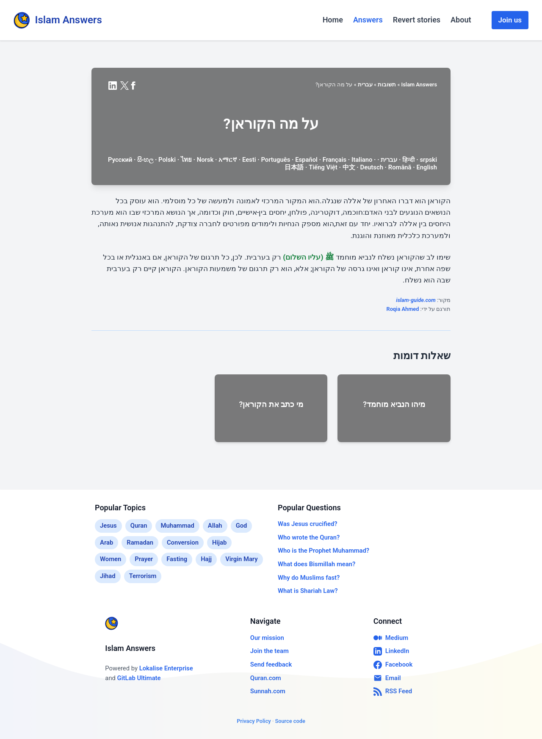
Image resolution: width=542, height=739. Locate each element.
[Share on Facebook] (133, 85)
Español (306, 159)
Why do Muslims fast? (309, 577)
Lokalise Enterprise (166, 668)
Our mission (267, 638)
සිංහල (145, 159)
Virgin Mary (241, 559)
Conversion (183, 542)
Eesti (249, 159)
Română (400, 167)
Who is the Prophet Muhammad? (323, 550)
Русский (120, 159)
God (241, 525)
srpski (428, 159)
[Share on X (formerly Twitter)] (124, 85)
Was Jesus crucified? (307, 524)
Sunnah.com (267, 691)
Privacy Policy (254, 721)
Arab (106, 542)
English (426, 167)
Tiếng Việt (323, 167)
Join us (510, 20)
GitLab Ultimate (139, 678)
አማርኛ (227, 159)
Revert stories (416, 19)
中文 (349, 167)
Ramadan (140, 542)
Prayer (144, 559)
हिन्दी (408, 159)
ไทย (186, 159)
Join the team (269, 651)
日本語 (294, 167)
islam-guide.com (416, 300)
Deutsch (371, 167)
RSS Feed (392, 691)
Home (333, 19)
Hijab (219, 542)
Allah (215, 525)
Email (387, 678)
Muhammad (177, 525)
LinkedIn (391, 651)
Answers (368, 19)
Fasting (176, 559)
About (461, 19)
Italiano (361, 159)
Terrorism (143, 576)
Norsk (205, 159)
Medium (390, 638)
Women (110, 559)
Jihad (108, 576)
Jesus (108, 525)
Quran (138, 525)
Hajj (206, 559)
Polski (167, 159)
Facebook (392, 665)
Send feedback (271, 664)
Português (275, 159)
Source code (290, 721)
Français (334, 159)
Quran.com (265, 678)
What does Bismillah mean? (316, 564)
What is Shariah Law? (307, 591)
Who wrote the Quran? (309, 537)
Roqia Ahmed (403, 309)
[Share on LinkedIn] (112, 85)
